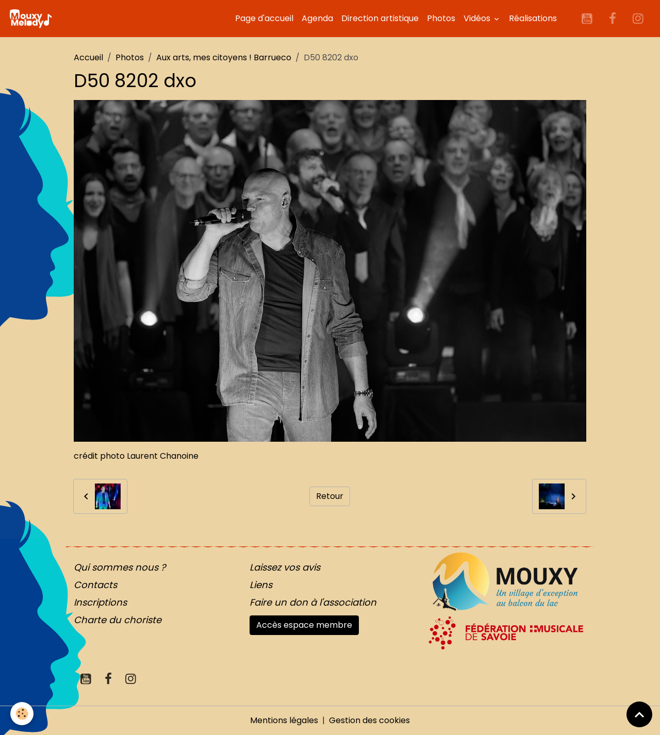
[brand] (32, 18)
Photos (441, 18)
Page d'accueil (264, 18)
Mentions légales (284, 720)
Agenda (317, 18)
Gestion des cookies (369, 720)
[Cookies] (22, 713)
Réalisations (533, 18)
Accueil (88, 57)
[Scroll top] (639, 714)
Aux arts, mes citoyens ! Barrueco (223, 57)
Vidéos (478, 18)
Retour (329, 496)
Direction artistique (380, 18)
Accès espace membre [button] (304, 625)
